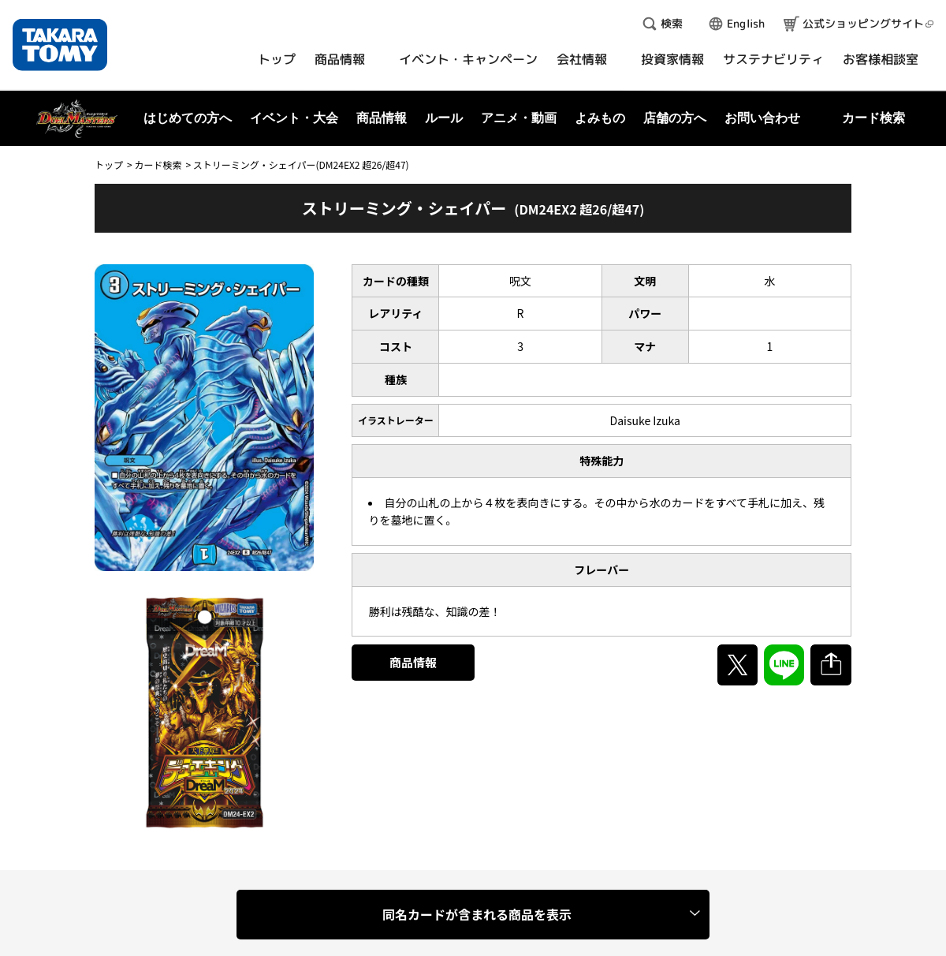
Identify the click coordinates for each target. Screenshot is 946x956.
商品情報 (413, 662)
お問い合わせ (762, 118)
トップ (109, 164)
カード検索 (157, 164)
